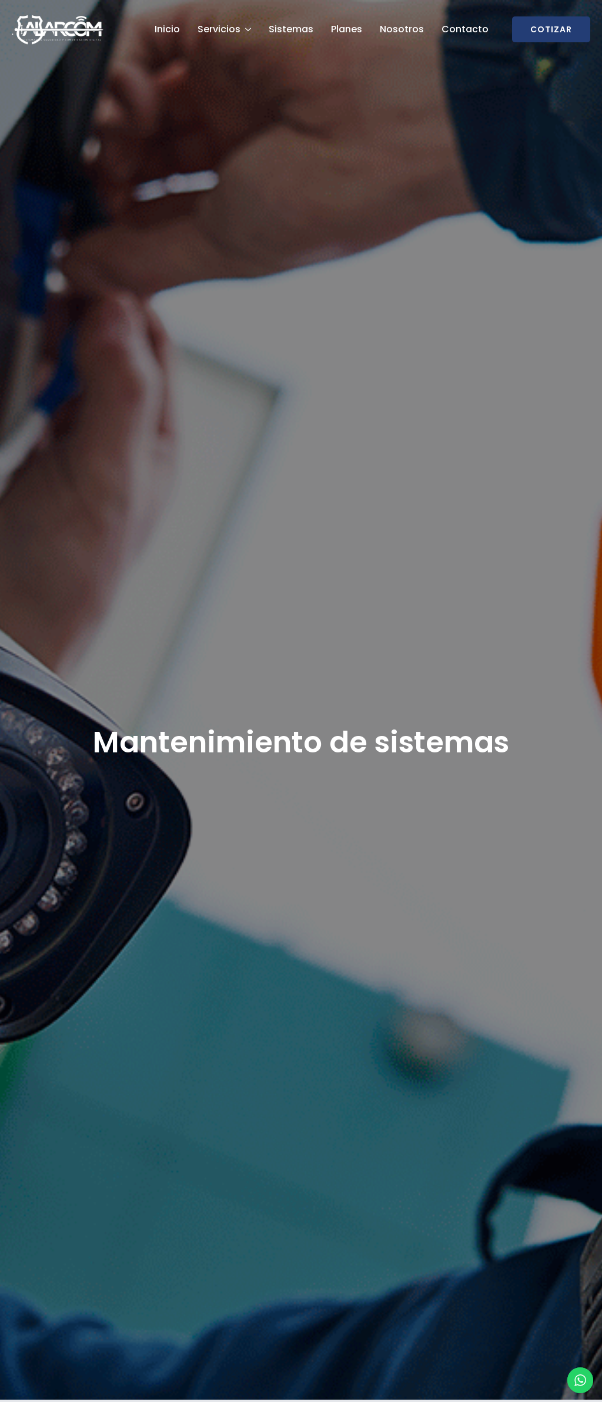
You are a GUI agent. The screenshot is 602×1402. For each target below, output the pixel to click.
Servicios (219, 29)
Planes (346, 29)
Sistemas (291, 29)
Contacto (465, 29)
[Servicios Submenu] (247, 29)
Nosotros (402, 29)
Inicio (167, 29)
